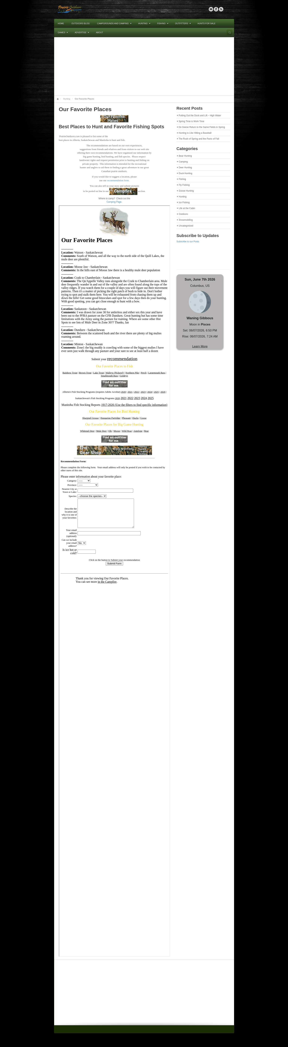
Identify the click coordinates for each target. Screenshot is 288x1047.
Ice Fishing (184, 202)
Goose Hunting (186, 190)
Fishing (162, 23)
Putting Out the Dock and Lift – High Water (200, 115)
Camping (183, 161)
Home (61, 23)
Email (211, 9)
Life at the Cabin (187, 208)
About (99, 32)
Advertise (82, 32)
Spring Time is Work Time (191, 121)
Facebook (216, 9)
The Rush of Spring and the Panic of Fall (199, 138)
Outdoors (183, 214)
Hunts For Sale (206, 23)
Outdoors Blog (81, 23)
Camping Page (114, 202)
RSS (221, 9)
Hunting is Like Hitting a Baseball (195, 133)
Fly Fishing (184, 185)
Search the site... (229, 32)
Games (63, 32)
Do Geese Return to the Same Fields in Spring (202, 127)
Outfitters (183, 23)
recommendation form (118, 180)
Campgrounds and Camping (114, 23)
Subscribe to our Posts (188, 241)
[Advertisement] (144, 66)
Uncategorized (186, 225)
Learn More (200, 346)
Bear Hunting (185, 156)
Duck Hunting (185, 173)
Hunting (144, 23)
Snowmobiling (186, 220)
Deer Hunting (185, 167)
